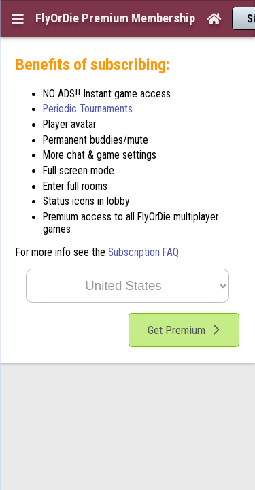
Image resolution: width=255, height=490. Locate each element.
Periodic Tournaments (88, 82)
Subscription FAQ (143, 226)
